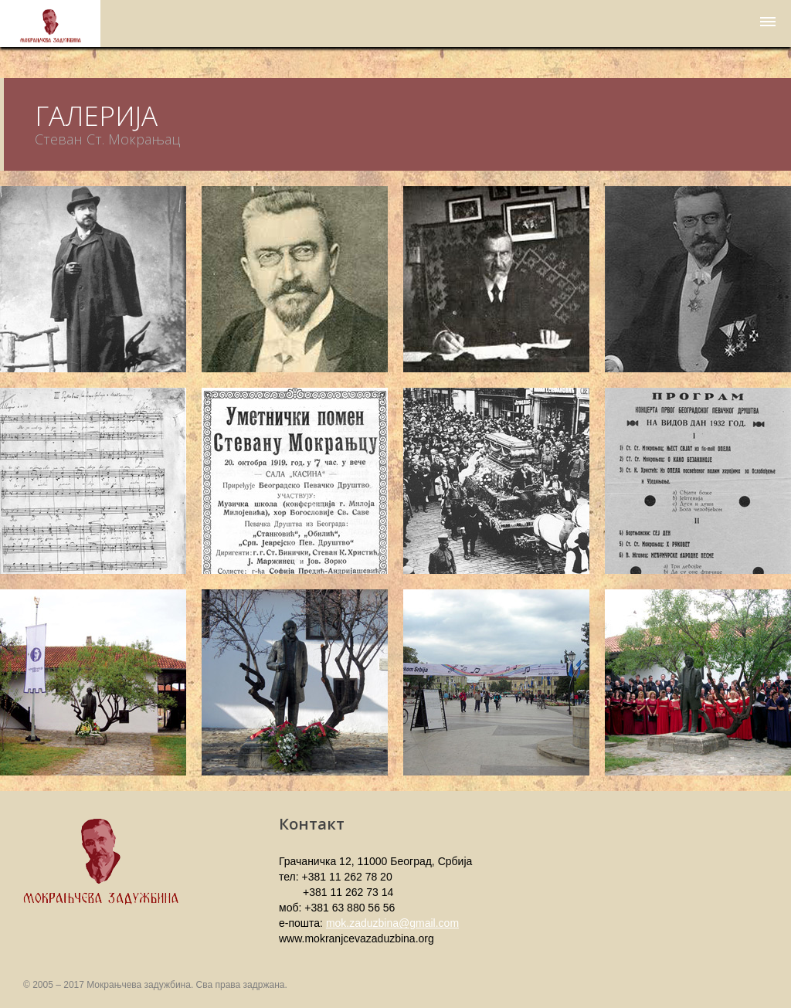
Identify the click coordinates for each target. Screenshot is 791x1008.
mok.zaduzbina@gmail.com (392, 923)
